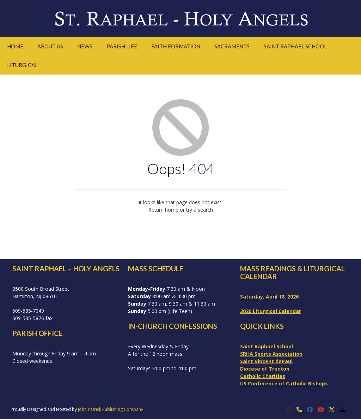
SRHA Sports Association (271, 353)
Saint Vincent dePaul (266, 361)
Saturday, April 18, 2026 (269, 296)
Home (15, 46)
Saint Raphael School (295, 46)
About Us (50, 46)
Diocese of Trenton (264, 368)
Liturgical (22, 65)
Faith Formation (175, 46)
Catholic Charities (262, 376)
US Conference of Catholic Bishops (284, 383)
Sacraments (232, 46)
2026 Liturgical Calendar (270, 311)
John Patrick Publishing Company (110, 409)
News (84, 46)
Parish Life (121, 46)
